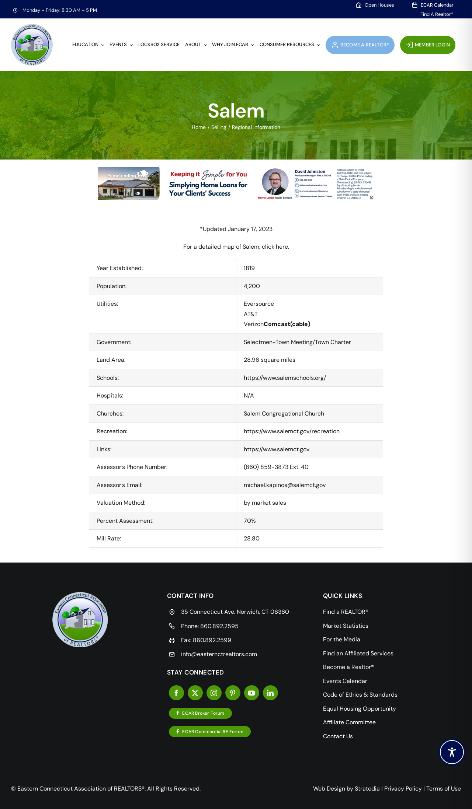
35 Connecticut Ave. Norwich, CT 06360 (235, 612)
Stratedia (367, 788)
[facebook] (176, 692)
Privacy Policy (403, 788)
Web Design (329, 788)
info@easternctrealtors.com (219, 654)
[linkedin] (270, 692)
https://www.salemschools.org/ (285, 378)
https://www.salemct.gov (276, 449)
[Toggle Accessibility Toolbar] (452, 752)
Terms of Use (443, 788)
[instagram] (214, 692)
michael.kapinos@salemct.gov (285, 485)
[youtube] (251, 692)
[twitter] (195, 692)
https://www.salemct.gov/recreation (292, 431)
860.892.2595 (219, 626)
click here (275, 247)
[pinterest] (232, 692)
